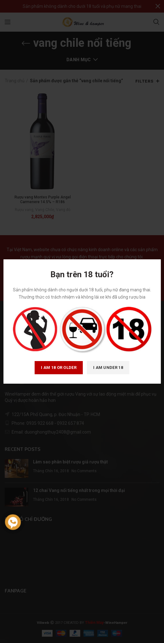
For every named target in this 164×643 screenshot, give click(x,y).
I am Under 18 (108, 367)
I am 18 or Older (58, 367)
